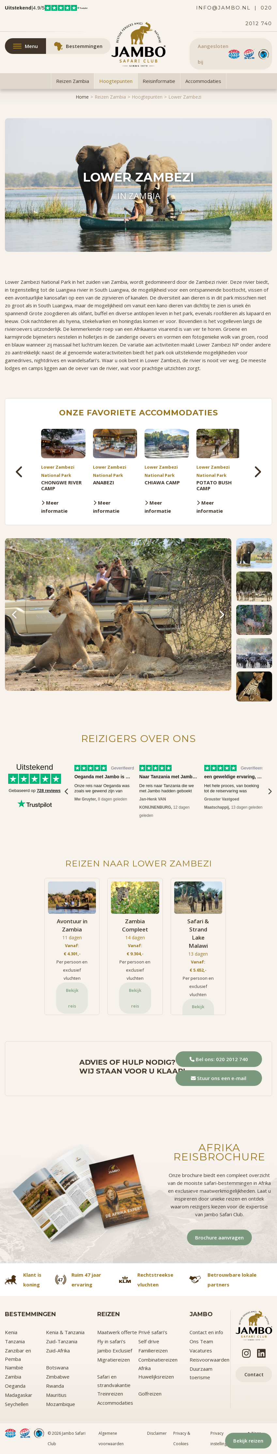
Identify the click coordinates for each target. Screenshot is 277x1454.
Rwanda (55, 1385)
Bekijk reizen (247, 1439)
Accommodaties (203, 81)
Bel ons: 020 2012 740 (219, 1059)
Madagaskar (18, 1395)
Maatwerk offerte (117, 1332)
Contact (254, 1374)
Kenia (11, 1332)
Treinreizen (110, 1393)
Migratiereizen (113, 1359)
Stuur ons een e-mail (218, 1078)
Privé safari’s (152, 1332)
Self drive (148, 1341)
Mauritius (56, 1395)
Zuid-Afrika (58, 1350)
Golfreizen (150, 1393)
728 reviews (49, 790)
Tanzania (15, 1341)
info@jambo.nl (223, 8)
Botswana (57, 1367)
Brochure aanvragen (219, 1237)
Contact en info (206, 1332)
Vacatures (201, 1350)
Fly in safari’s (111, 1341)
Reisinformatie (159, 81)
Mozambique (60, 1404)
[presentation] (19, 472)
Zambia (13, 1376)
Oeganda (15, 1385)
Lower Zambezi (184, 97)
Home (82, 97)
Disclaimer (157, 1433)
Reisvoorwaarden (209, 1359)
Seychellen (16, 1404)
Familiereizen (153, 1350)
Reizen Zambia (72, 81)
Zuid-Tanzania (61, 1341)
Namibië (14, 1367)
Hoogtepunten (115, 81)
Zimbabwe (57, 1376)
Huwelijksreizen (156, 1376)
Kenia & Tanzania (65, 1332)
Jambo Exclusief (114, 1350)
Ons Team (201, 1341)
